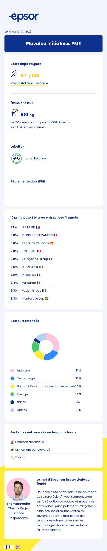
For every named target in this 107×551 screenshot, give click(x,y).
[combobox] (9, 547)
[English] (19, 547)
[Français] (9, 547)
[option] (19, 547)
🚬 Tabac (17, 457)
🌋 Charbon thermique (27, 442)
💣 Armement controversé (30, 449)
